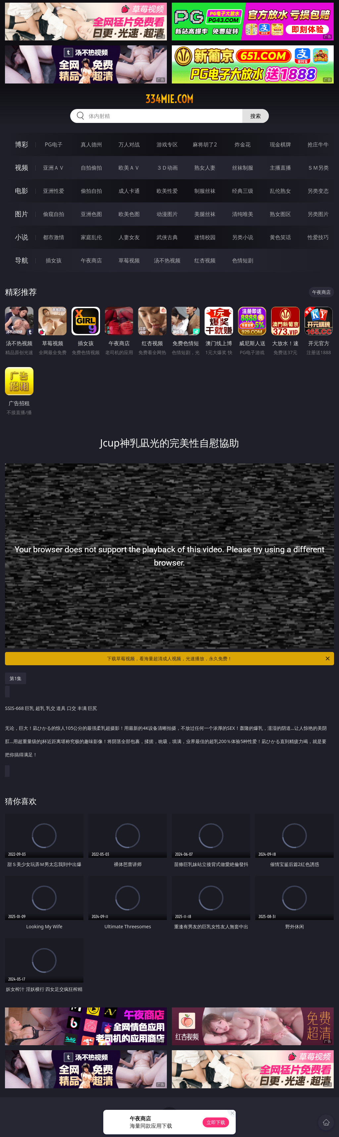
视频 (21, 167)
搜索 (255, 116)
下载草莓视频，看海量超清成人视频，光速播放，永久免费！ (219, 659)
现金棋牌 (280, 144)
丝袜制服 (242, 167)
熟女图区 (280, 214)
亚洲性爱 (53, 190)
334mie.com (169, 99)
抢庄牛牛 (318, 144)
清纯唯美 (242, 214)
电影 (21, 190)
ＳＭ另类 (318, 167)
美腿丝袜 (205, 214)
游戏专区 (167, 144)
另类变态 (318, 190)
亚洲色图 (91, 214)
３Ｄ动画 (167, 167)
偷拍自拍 (91, 190)
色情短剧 (242, 260)
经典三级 (242, 190)
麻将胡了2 (205, 144)
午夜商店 (91, 260)
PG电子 (53, 144)
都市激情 (53, 237)
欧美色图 (129, 214)
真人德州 (91, 144)
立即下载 (216, 1122)
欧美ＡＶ (129, 167)
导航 (21, 260)
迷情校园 (205, 237)
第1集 (16, 678)
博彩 (21, 144)
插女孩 (54, 260)
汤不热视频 (167, 260)
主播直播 (280, 167)
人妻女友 (129, 237)
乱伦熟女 (280, 190)
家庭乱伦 (91, 237)
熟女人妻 (205, 167)
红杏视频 (205, 260)
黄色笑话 (280, 237)
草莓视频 (129, 260)
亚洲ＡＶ (53, 167)
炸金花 (243, 144)
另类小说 (242, 237)
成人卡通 (129, 190)
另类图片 (318, 214)
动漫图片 (167, 214)
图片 (21, 213)
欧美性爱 (167, 190)
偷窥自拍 (53, 214)
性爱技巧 (318, 237)
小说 (21, 237)
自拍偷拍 (91, 167)
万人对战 (129, 144)
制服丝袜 (205, 190)
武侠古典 (167, 237)
